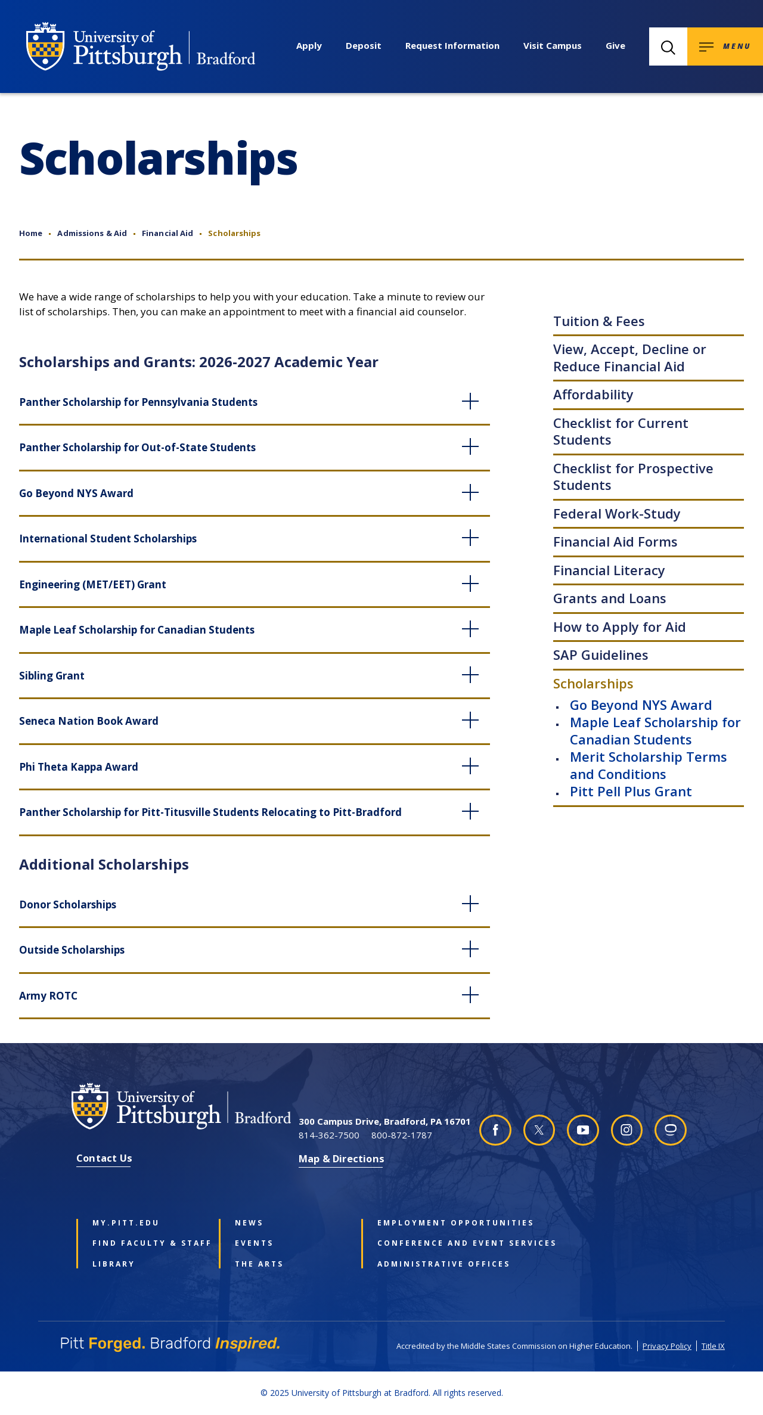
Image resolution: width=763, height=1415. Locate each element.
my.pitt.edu (126, 1223)
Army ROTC (48, 996)
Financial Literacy (609, 570)
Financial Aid (167, 233)
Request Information (452, 45)
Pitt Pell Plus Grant (631, 791)
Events (254, 1243)
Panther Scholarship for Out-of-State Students (137, 447)
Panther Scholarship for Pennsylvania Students (138, 402)
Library (113, 1264)
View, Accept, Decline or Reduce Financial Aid (629, 357)
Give (615, 45)
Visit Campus (552, 45)
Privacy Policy (667, 1345)
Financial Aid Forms (615, 541)
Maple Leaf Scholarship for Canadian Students (655, 730)
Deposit (364, 45)
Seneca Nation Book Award (89, 721)
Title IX (713, 1345)
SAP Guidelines (601, 654)
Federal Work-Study (617, 513)
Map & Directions (341, 1158)
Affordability (593, 394)
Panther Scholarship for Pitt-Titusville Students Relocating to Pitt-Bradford (210, 812)
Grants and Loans (609, 598)
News (249, 1223)
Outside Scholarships (72, 950)
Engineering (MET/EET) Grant (92, 584)
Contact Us (104, 1158)
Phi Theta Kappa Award (78, 767)
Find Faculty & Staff (146, 1243)
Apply (309, 45)
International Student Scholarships (108, 538)
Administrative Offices (431, 1264)
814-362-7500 (329, 1135)
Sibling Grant (52, 675)
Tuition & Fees (599, 321)
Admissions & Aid (92, 233)
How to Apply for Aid (619, 626)
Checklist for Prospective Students (633, 476)
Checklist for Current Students (620, 431)
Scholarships (593, 683)
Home (30, 233)
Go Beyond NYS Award (641, 704)
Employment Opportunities (431, 1223)
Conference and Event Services (431, 1243)
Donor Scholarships (67, 904)
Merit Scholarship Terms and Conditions (648, 765)
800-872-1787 (401, 1135)
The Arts (259, 1264)
